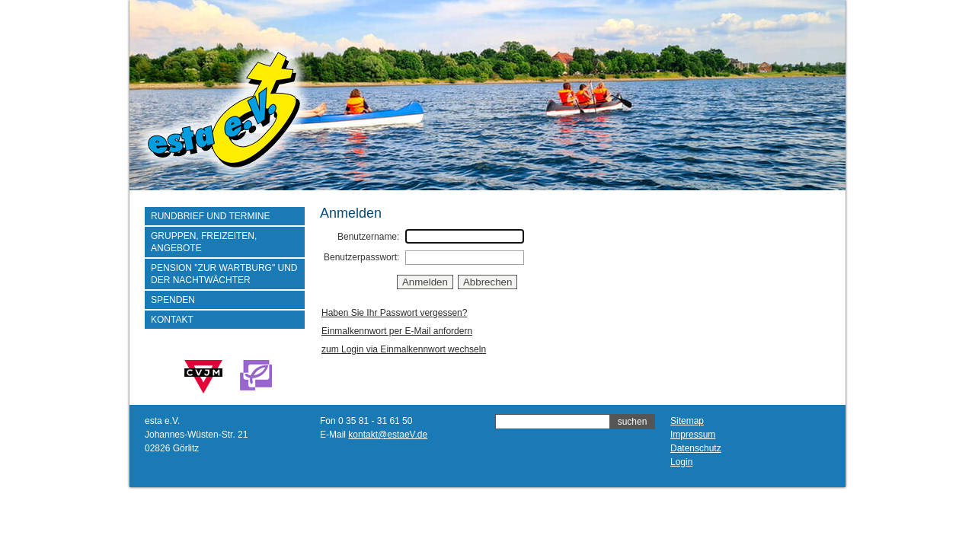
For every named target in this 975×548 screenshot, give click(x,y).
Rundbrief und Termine (210, 216)
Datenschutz (695, 448)
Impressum (692, 434)
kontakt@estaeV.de (387, 434)
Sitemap (687, 421)
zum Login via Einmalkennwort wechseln (403, 349)
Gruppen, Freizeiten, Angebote (204, 242)
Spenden (173, 300)
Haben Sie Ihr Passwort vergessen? (394, 312)
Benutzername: (368, 236)
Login (681, 462)
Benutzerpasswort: (361, 257)
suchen (632, 421)
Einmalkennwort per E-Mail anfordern (396, 331)
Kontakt (172, 319)
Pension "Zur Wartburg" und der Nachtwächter (224, 274)
